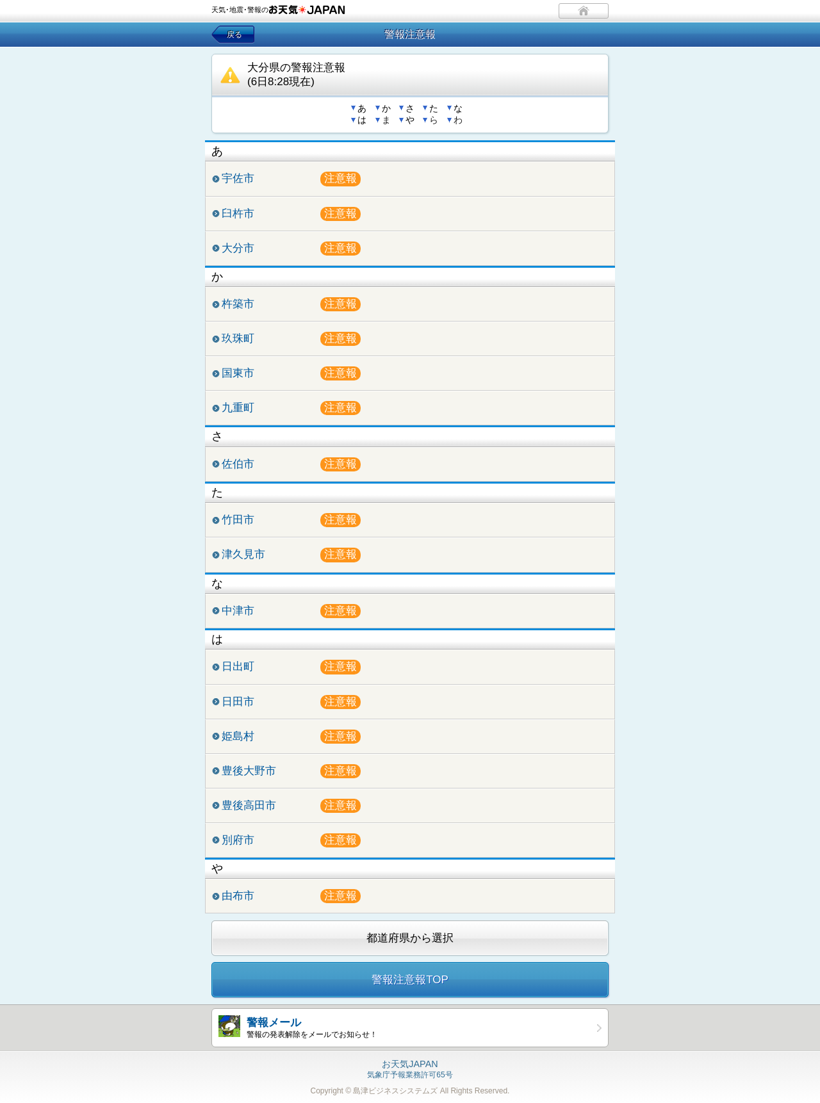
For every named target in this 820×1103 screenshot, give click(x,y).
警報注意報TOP (410, 980)
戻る (234, 34)
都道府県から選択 (410, 938)
